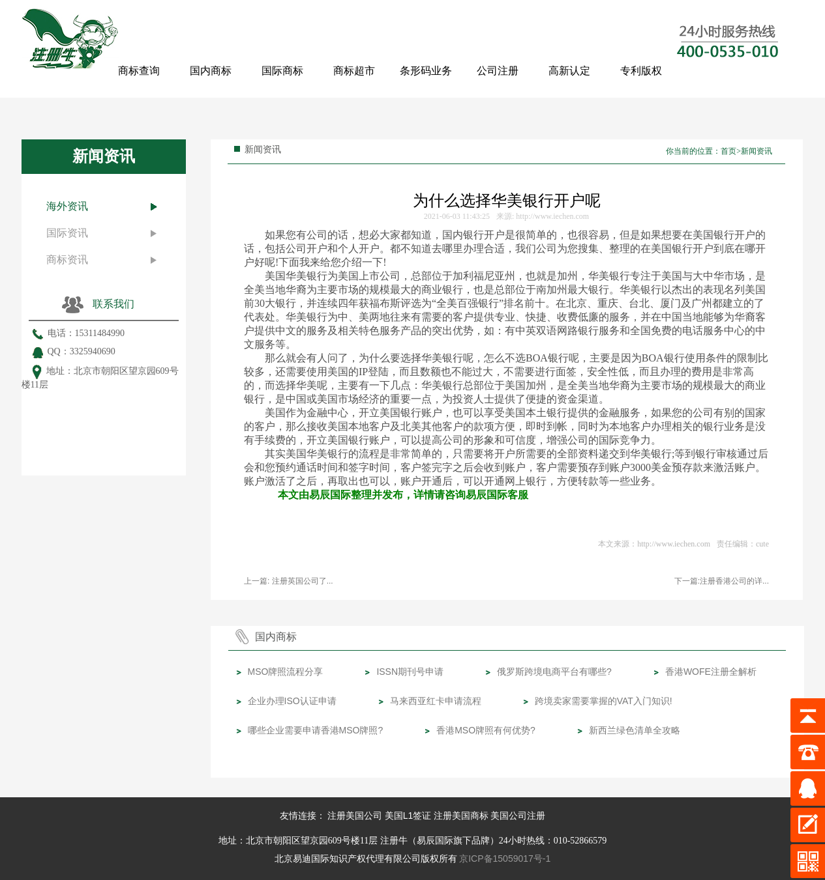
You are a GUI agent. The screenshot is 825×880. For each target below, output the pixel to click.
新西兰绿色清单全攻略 (634, 730)
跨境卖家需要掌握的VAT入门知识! (603, 701)
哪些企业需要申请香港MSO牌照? (315, 730)
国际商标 (282, 70)
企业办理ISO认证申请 (292, 701)
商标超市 (354, 70)
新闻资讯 (756, 151)
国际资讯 (67, 232)
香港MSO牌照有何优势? (485, 730)
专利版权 (641, 70)
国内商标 (211, 70)
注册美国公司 (354, 815)
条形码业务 (426, 70)
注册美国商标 (461, 815)
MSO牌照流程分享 (285, 671)
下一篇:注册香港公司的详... (721, 581)
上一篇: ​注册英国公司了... (288, 581)
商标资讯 (67, 259)
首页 (728, 151)
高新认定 (569, 70)
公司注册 (497, 70)
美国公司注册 (517, 815)
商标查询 (139, 70)
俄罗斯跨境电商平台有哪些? (554, 671)
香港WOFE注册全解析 (711, 671)
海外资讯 (67, 206)
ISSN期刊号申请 (409, 671)
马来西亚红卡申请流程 (435, 701)
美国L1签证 (408, 815)
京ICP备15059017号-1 (504, 858)
